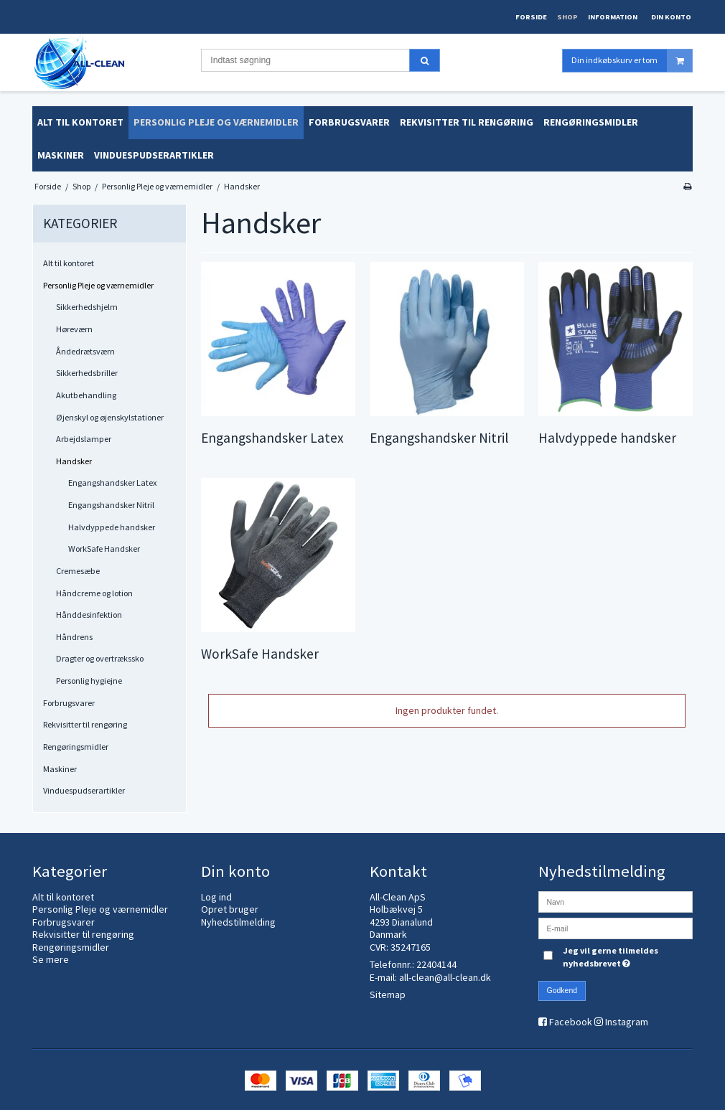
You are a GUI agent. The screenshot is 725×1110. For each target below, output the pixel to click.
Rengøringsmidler (75, 746)
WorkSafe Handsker (104, 548)
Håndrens (74, 636)
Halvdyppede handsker (111, 527)
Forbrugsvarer (69, 702)
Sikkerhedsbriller (87, 372)
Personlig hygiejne (89, 680)
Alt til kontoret (68, 263)
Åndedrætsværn (85, 351)
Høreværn (74, 329)
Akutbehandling (86, 395)
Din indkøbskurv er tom (631, 61)
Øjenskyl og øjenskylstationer (110, 417)
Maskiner (60, 768)
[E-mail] (615, 927)
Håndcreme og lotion (94, 593)
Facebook (570, 1021)
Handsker (74, 461)
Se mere (50, 959)
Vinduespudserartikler (84, 790)
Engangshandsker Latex (112, 482)
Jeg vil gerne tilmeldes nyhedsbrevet (627, 956)
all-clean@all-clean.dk (445, 977)
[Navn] (615, 900)
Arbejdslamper (83, 438)
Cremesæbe (78, 570)
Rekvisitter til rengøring (85, 724)
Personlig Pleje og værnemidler (98, 285)
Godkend (562, 990)
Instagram (626, 1021)
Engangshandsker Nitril (111, 504)
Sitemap (388, 994)
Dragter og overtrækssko (100, 658)
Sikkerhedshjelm (87, 306)
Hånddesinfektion (89, 614)
